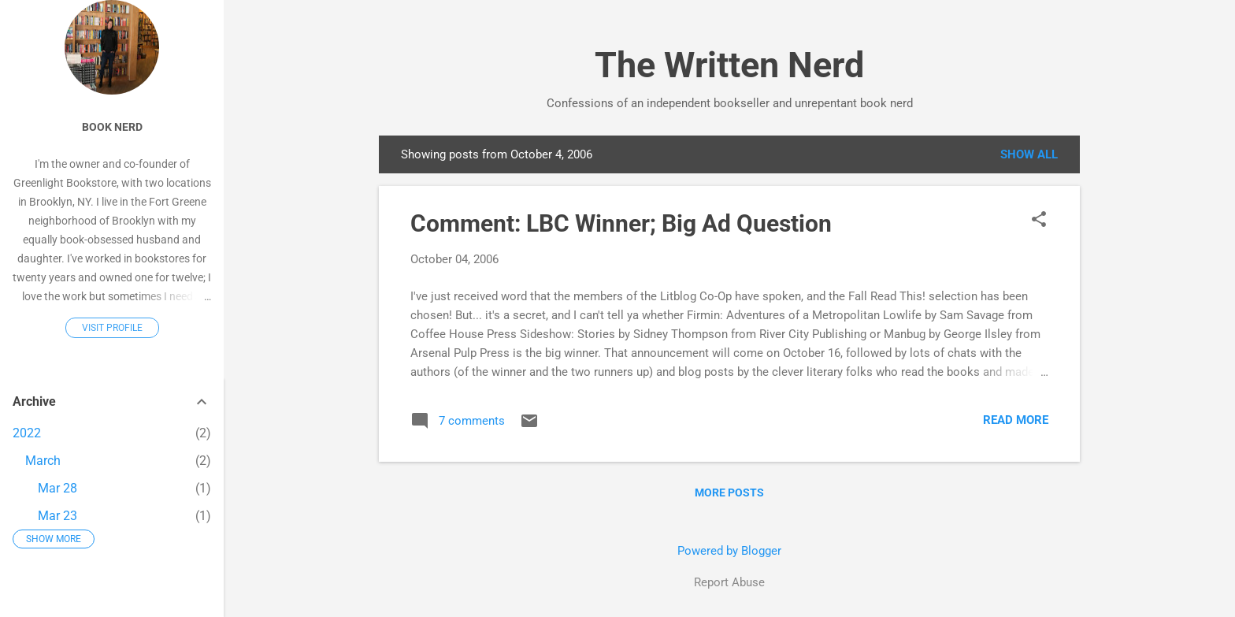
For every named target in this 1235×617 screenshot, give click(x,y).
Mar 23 (57, 515)
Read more (1015, 420)
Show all (1029, 154)
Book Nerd (112, 127)
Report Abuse (729, 582)
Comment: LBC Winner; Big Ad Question (621, 223)
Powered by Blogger (729, 551)
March (43, 460)
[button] (1038, 221)
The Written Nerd (729, 65)
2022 (27, 433)
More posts (729, 492)
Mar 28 (57, 488)
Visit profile (112, 327)
